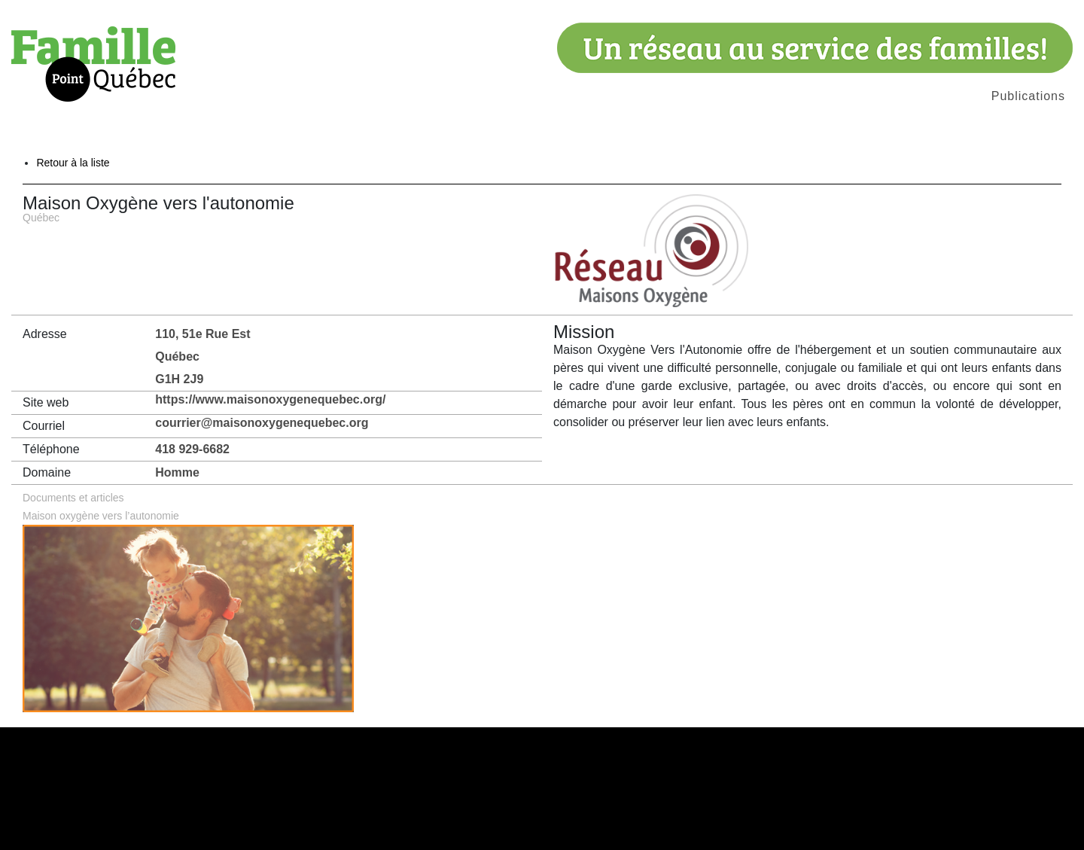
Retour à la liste (72, 163)
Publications (1028, 96)
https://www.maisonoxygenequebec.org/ (270, 399)
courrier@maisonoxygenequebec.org (261, 422)
